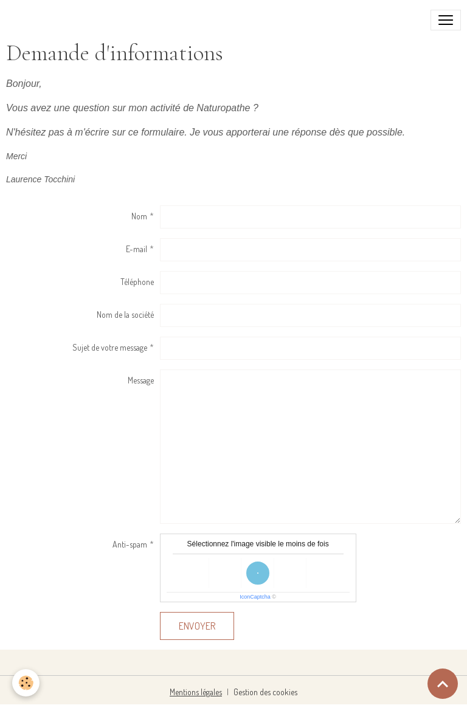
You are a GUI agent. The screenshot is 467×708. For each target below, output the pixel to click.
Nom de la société (125, 314)
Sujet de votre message (109, 347)
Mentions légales (196, 692)
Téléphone (137, 282)
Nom (139, 216)
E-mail (136, 249)
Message (141, 380)
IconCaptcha (255, 597)
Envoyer (197, 626)
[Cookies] (26, 682)
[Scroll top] (442, 683)
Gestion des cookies (265, 692)
